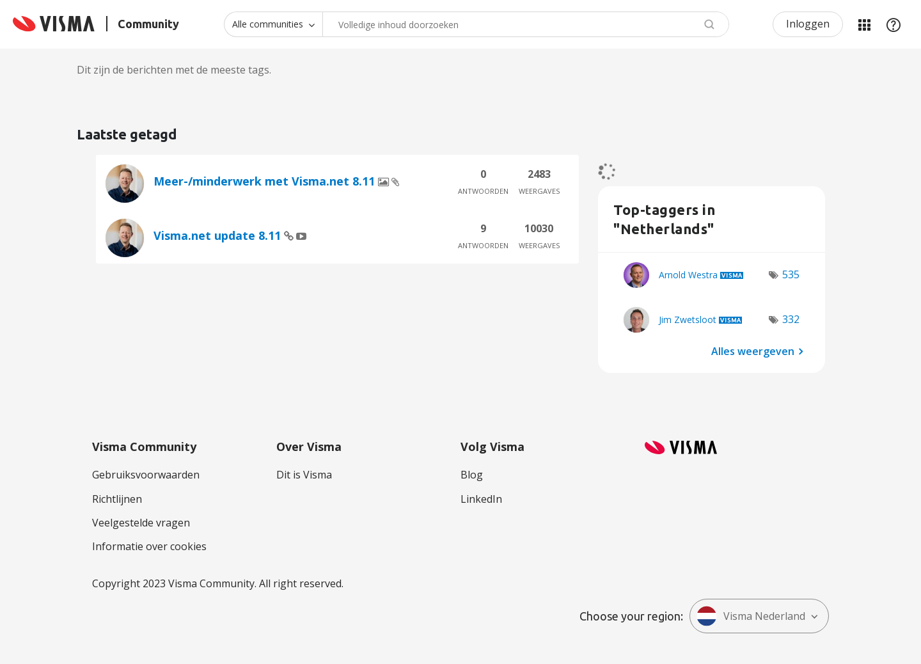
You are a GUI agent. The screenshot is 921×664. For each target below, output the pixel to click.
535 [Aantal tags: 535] (790, 274)
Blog (471, 475)
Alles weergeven (752, 351)
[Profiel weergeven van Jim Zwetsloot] (687, 319)
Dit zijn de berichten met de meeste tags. (174, 70)
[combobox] (525, 24)
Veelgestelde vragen (141, 523)
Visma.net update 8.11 (219, 235)
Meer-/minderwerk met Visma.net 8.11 (266, 181)
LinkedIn (481, 499)
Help (893, 24)
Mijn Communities (864, 24)
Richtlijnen (117, 499)
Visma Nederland (751, 616)
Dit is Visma (304, 475)
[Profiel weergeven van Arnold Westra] (688, 275)
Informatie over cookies (149, 546)
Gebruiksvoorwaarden (146, 475)
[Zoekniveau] (273, 24)
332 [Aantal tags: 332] (790, 319)
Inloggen (808, 24)
